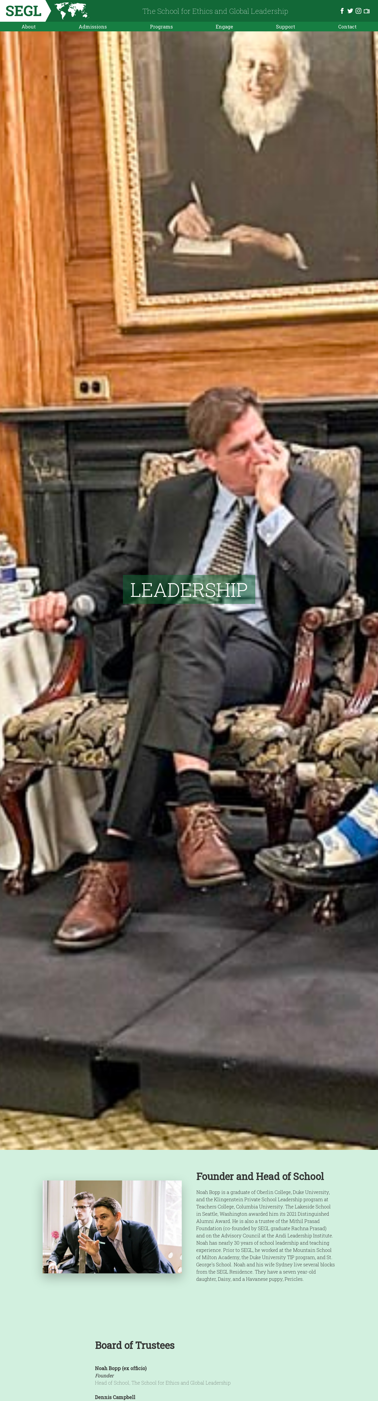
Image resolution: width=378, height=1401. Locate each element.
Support (285, 26)
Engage (224, 26)
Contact (347, 26)
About (28, 26)
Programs (161, 26)
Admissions (93, 26)
